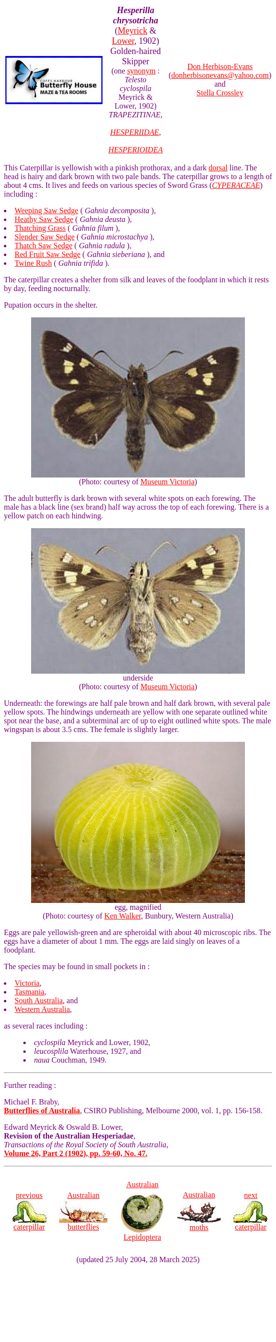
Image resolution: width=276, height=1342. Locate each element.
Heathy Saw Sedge (44, 219)
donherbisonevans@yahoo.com (220, 75)
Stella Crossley (220, 93)
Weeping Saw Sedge (46, 210)
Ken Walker (122, 916)
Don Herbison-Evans (220, 66)
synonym (141, 71)
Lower (123, 41)
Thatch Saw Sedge (43, 245)
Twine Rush (33, 263)
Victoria (27, 983)
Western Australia (42, 1009)
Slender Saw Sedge (45, 237)
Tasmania (29, 992)
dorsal (217, 168)
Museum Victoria (167, 482)
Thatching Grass (40, 228)
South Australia (39, 1000)
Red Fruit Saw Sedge (48, 254)
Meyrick (132, 31)
